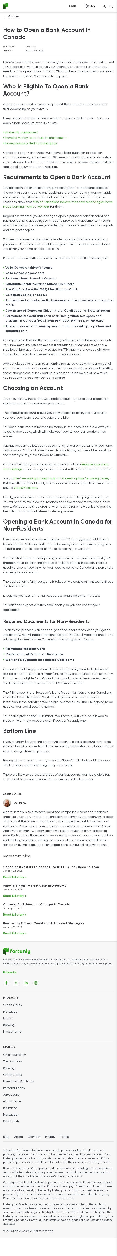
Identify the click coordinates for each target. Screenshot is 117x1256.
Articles (14, 16)
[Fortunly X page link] (16, 983)
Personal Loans (14, 1088)
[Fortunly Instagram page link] (35, 983)
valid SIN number (25, 488)
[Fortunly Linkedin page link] (26, 983)
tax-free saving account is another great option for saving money (61, 478)
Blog (6, 1137)
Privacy (50, 1137)
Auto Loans (11, 1094)
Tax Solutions (12, 1061)
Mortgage (10, 1011)
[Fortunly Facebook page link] (6, 983)
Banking (9, 1025)
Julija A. (7, 51)
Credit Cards (12, 1005)
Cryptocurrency (14, 1055)
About (18, 1137)
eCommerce (12, 1101)
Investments (12, 1031)
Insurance (10, 1108)
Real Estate (11, 1121)
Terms (64, 1137)
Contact (34, 1137)
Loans (7, 1018)
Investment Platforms (18, 1081)
